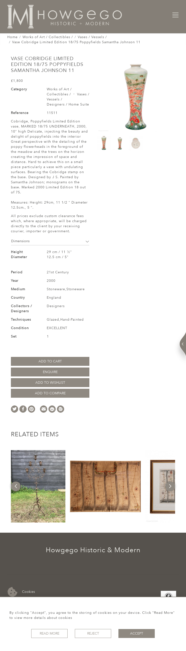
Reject (93, 633)
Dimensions (50, 241)
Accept (136, 633)
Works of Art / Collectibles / (48, 37)
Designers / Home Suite (68, 104)
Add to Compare (50, 393)
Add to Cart (50, 361)
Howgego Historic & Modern (93, 550)
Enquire (50, 372)
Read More (49, 633)
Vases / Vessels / (92, 37)
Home (12, 37)
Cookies (21, 592)
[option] (38, 486)
